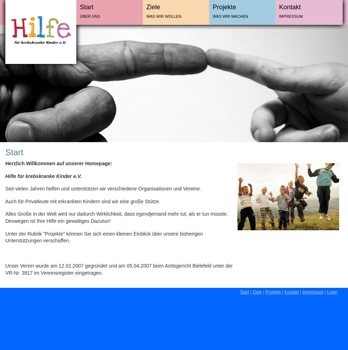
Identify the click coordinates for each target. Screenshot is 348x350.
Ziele (153, 7)
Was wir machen (230, 16)
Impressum (291, 16)
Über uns (90, 16)
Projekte (224, 7)
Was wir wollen (163, 16)
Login (332, 292)
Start (86, 7)
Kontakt (290, 7)
